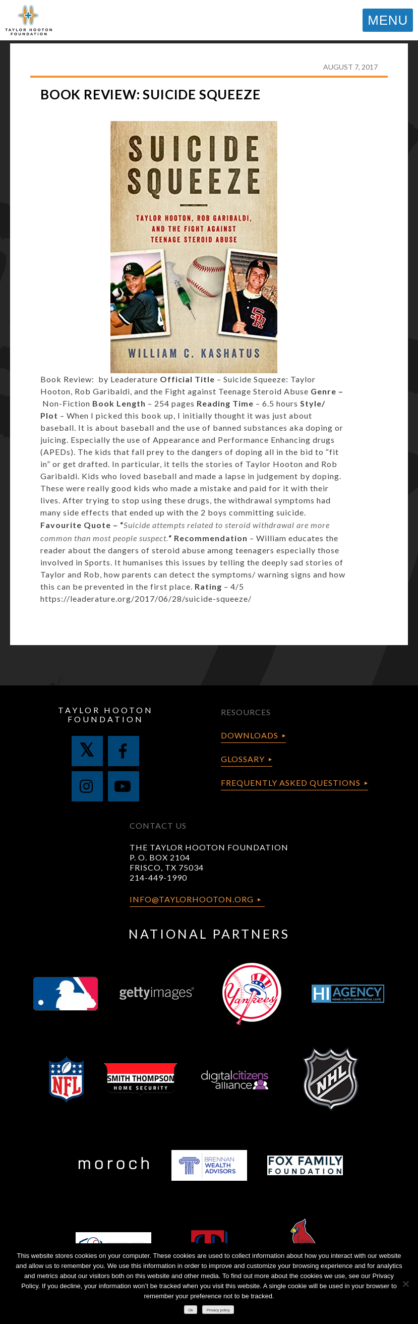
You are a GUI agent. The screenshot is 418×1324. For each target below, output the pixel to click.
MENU (388, 20)
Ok (190, 1310)
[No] (405, 1284)
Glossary (243, 759)
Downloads (249, 735)
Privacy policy (218, 1310)
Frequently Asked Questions (291, 782)
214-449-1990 (158, 877)
